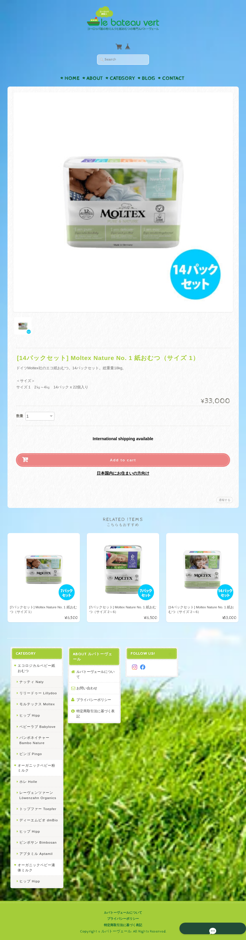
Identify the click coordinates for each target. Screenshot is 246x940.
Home (72, 78)
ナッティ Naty (31, 682)
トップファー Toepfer (37, 809)
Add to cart (123, 460)
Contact (173, 78)
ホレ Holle (27, 782)
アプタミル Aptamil (35, 853)
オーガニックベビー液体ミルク (37, 867)
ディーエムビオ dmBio (38, 820)
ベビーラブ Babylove (37, 726)
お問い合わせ (86, 688)
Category (122, 78)
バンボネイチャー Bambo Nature (34, 740)
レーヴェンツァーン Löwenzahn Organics (37, 795)
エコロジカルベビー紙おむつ (37, 668)
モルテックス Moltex (36, 704)
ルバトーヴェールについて (95, 674)
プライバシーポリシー (93, 700)
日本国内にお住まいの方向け (123, 473)
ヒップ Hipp (29, 715)
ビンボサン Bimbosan (37, 842)
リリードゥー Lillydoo (37, 693)
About (95, 78)
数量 (19, 416)
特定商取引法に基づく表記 (95, 713)
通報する (224, 500)
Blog (148, 78)
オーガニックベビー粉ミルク (37, 768)
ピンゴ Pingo (30, 754)
